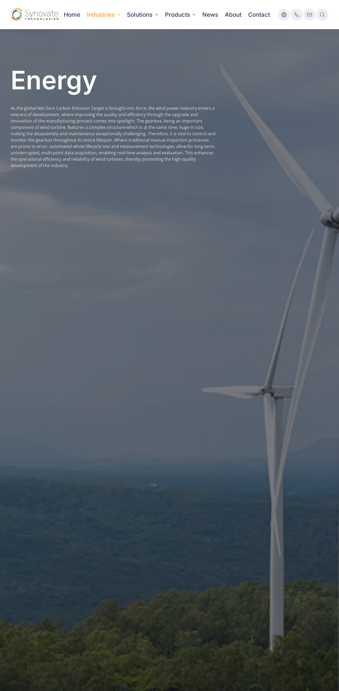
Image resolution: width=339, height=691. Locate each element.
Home (72, 14)
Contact (259, 14)
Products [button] (180, 14)
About (233, 14)
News (210, 14)
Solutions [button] (142, 14)
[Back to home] (34, 14)
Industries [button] (104, 14)
